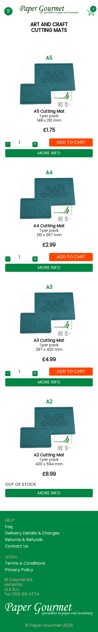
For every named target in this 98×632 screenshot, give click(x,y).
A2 (49, 401)
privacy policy (19, 570)
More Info (49, 153)
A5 (49, 58)
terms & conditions (25, 563)
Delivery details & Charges (32, 533)
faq (9, 527)
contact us (16, 546)
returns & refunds (24, 540)
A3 (49, 287)
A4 (49, 172)
